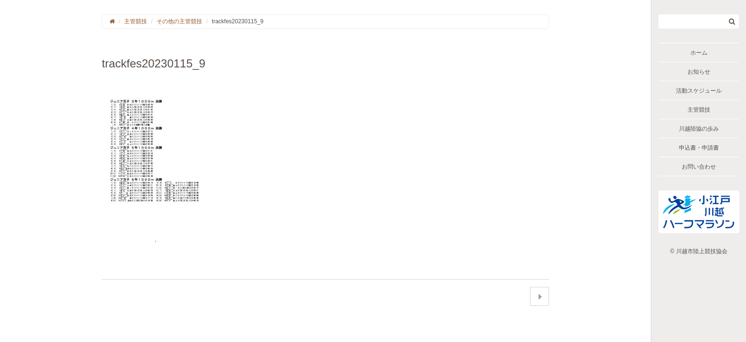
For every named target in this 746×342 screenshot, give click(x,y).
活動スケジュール (699, 90)
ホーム (698, 52)
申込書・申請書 (699, 147)
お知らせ (698, 71)
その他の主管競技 (179, 21)
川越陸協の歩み (699, 128)
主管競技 (698, 109)
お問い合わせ (699, 166)
